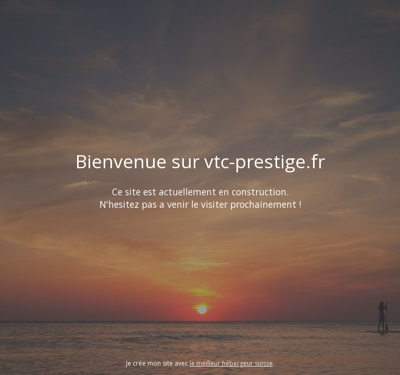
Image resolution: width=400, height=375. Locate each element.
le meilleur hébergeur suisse (231, 363)
